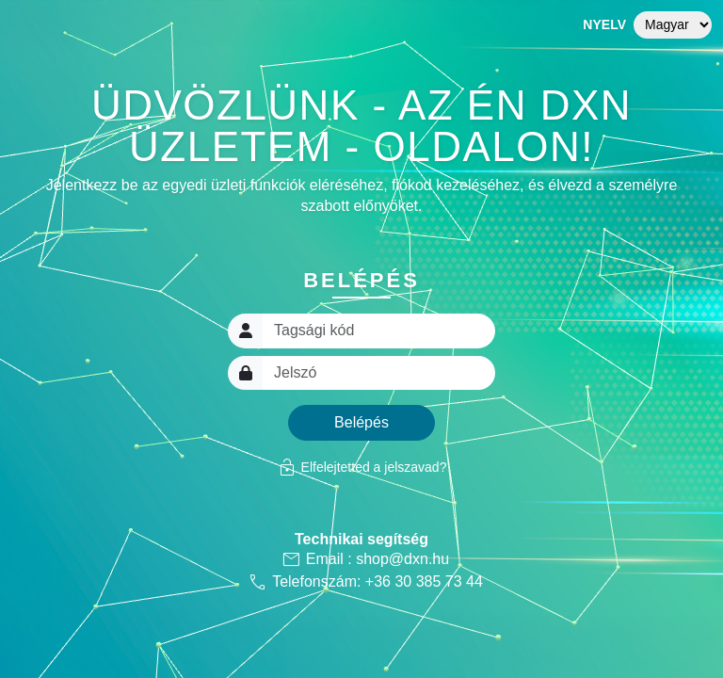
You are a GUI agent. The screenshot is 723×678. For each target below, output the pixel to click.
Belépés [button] (361, 422)
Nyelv (604, 24)
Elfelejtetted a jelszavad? (362, 467)
